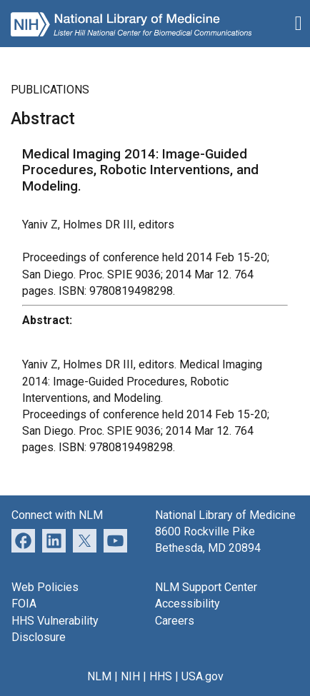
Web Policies (45, 587)
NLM (99, 676)
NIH (130, 676)
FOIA (23, 603)
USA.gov (202, 676)
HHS (160, 676)
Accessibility (187, 603)
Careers (174, 620)
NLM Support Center (206, 587)
